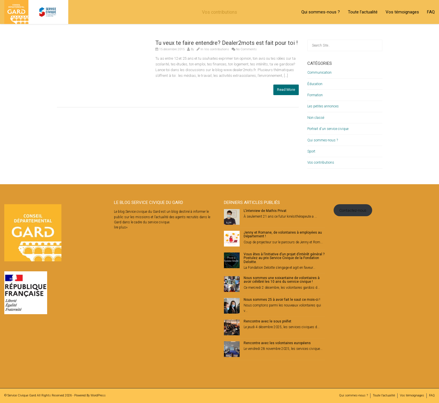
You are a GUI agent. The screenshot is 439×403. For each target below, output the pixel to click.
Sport (311, 151)
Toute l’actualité (363, 12)
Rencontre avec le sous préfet (267, 321)
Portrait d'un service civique (327, 129)
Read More (286, 89)
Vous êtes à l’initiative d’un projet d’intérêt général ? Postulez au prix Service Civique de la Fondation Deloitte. (284, 258)
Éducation (314, 84)
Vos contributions (216, 49)
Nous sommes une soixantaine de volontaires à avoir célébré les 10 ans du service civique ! (282, 280)
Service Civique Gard (21, 395)
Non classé (315, 118)
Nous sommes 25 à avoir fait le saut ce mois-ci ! (282, 300)
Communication (319, 73)
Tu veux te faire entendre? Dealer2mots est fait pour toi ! (226, 42)
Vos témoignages (402, 12)
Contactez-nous (352, 210)
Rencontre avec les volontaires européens (277, 343)
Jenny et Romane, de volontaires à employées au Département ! (283, 234)
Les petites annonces (323, 106)
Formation (315, 95)
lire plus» (120, 227)
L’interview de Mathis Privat (265, 211)
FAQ (431, 12)
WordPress (98, 395)
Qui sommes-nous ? (320, 12)
